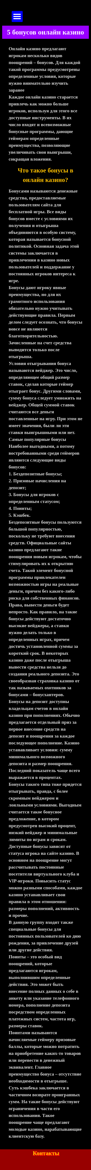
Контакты (46, 1153)
